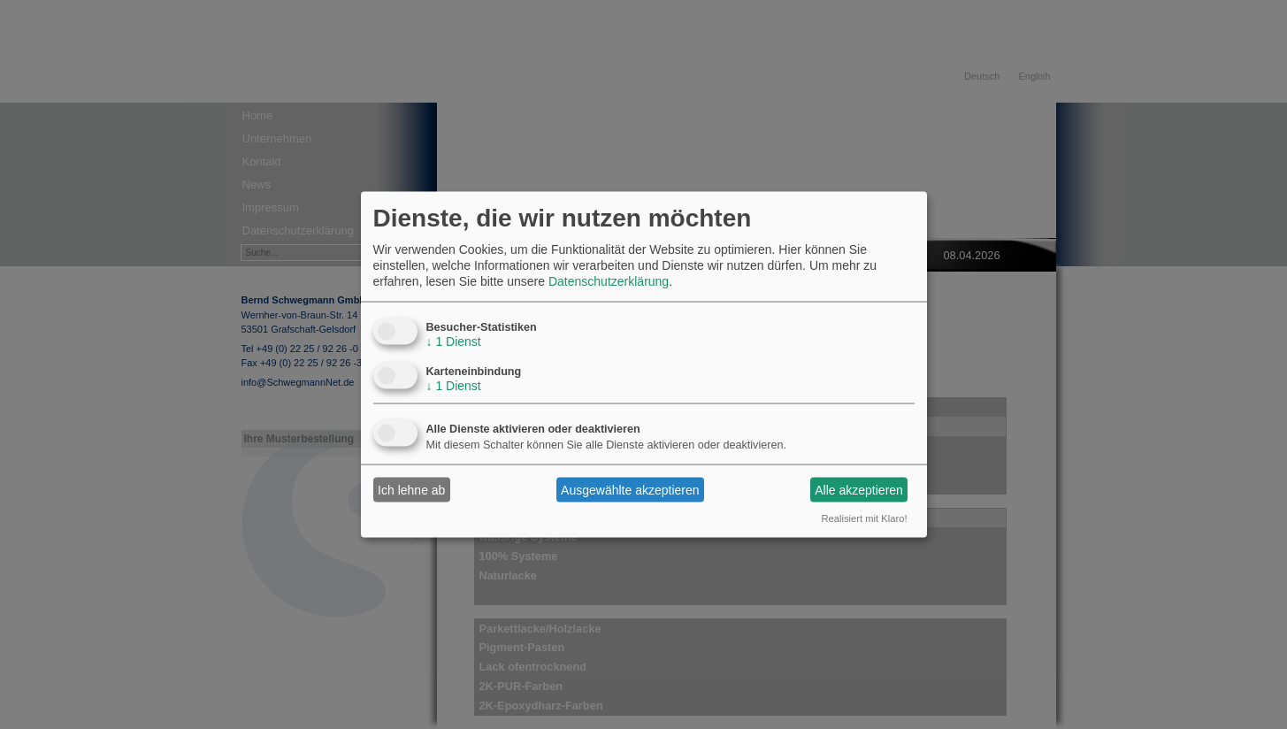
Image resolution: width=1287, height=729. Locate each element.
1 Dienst (453, 341)
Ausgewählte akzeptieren (630, 489)
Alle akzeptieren (859, 489)
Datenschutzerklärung (608, 281)
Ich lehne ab (411, 489)
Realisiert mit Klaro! (865, 518)
